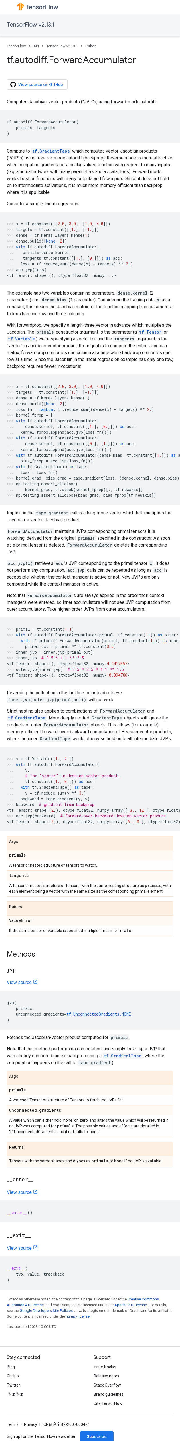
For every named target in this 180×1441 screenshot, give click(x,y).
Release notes (106, 1376)
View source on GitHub (36, 84)
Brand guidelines (109, 1394)
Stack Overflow (107, 1385)
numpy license (78, 1316)
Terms (13, 1424)
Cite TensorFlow (108, 1403)
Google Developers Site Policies (46, 1310)
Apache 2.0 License (130, 1305)
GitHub (13, 1376)
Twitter (13, 1385)
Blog (11, 1367)
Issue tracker (105, 1367)
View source (19, 982)
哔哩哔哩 (15, 1394)
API (36, 46)
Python (90, 46)
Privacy (30, 1424)
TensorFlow (16, 46)
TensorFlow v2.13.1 (30, 24)
